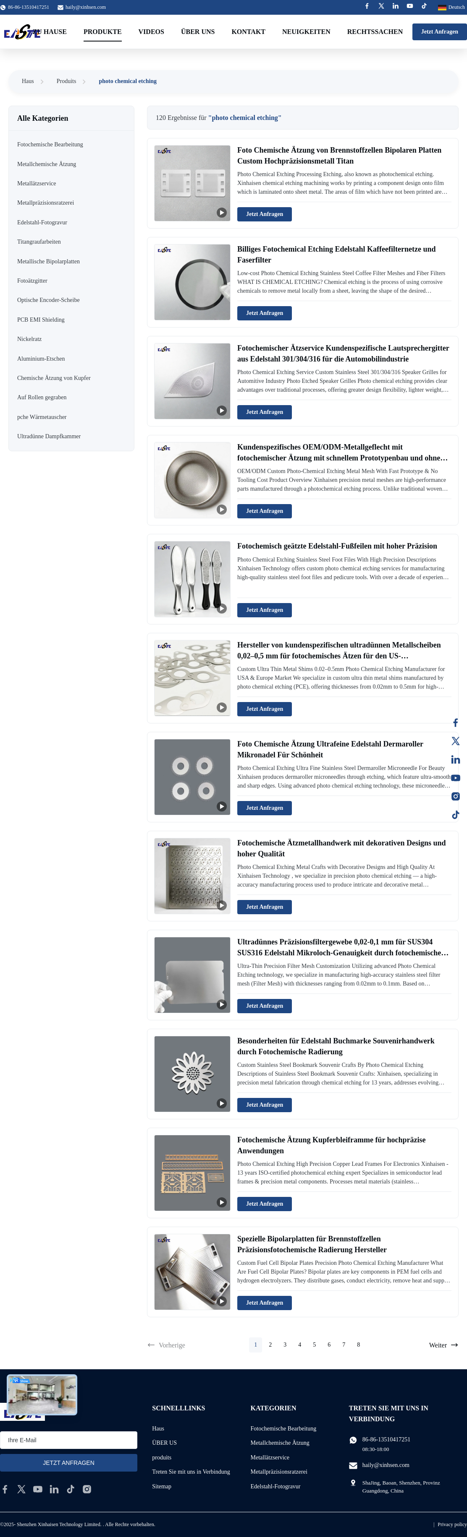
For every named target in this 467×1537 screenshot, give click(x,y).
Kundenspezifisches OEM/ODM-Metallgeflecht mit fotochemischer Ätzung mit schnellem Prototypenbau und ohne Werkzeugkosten (338, 457)
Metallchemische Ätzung (280, 1443)
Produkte (103, 31)
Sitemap (161, 1486)
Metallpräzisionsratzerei (279, 1472)
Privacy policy (452, 1524)
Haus (28, 81)
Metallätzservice (270, 1457)
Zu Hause (50, 31)
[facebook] (5, 1489)
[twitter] (21, 1489)
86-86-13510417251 (386, 1439)
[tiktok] (71, 1489)
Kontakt (248, 31)
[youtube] (38, 1489)
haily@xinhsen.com (86, 7)
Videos (151, 31)
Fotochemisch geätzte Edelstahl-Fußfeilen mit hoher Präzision (337, 546)
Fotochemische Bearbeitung (284, 1428)
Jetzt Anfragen (439, 32)
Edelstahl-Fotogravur (276, 1486)
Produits (66, 81)
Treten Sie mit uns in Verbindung (191, 1472)
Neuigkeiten (306, 31)
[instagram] (87, 1489)
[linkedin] (54, 1489)
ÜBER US (164, 1443)
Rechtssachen (375, 31)
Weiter (444, 1345)
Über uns (198, 31)
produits (161, 1457)
